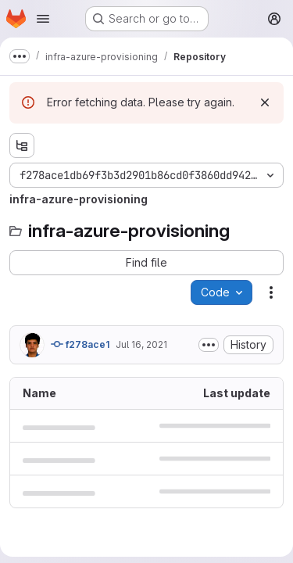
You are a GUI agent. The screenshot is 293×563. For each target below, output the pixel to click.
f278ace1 (80, 344)
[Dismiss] (264, 102)
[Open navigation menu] (42, 18)
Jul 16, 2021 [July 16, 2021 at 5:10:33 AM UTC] (141, 344)
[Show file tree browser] (21, 145)
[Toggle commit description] (208, 345)
